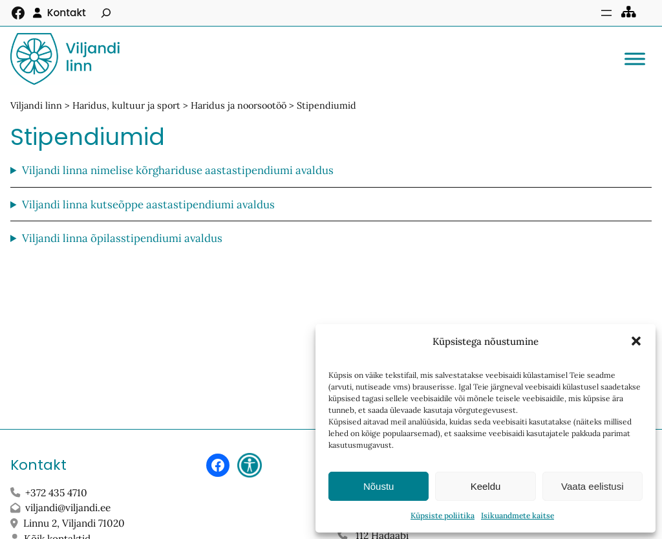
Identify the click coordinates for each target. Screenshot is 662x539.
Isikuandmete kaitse (517, 515)
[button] (636, 341)
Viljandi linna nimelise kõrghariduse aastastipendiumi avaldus (178, 170)
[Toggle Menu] (635, 58)
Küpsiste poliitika (443, 515)
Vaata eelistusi (592, 486)
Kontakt (66, 12)
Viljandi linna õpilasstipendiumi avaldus (122, 238)
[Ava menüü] (606, 13)
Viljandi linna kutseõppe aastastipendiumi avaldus (148, 204)
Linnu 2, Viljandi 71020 (75, 522)
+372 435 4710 (56, 492)
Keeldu (486, 486)
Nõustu (378, 486)
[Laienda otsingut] (106, 13)
